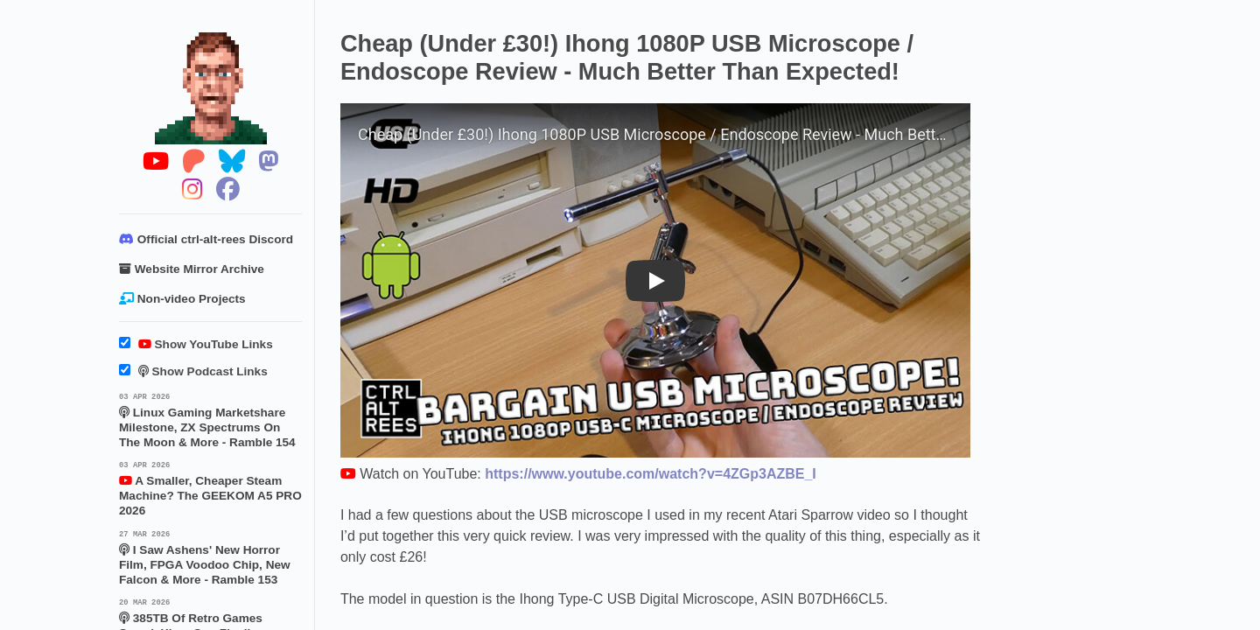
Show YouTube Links (196, 344)
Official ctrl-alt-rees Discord (206, 239)
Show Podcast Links (193, 371)
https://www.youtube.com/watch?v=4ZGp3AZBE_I (650, 473)
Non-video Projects (182, 298)
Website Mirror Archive (191, 269)
